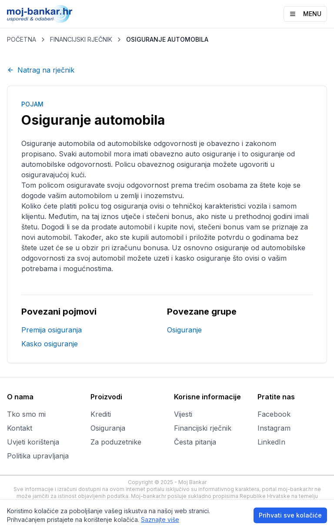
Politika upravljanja (38, 455)
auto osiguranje (210, 153)
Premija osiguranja (51, 329)
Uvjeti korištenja (33, 442)
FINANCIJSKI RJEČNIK (81, 39)
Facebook (274, 414)
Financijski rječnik (202, 428)
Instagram (274, 428)
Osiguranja (107, 428)
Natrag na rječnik (40, 70)
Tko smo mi (26, 414)
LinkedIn (271, 442)
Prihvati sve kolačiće (290, 515)
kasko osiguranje (202, 258)
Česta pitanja (195, 442)
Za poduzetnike (115, 442)
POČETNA (21, 39)
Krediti (100, 414)
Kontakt (19, 428)
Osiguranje (184, 329)
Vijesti (183, 414)
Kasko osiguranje (49, 343)
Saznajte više (160, 519)
